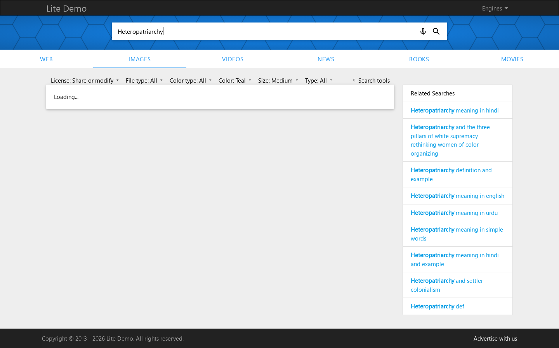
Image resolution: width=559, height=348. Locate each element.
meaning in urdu (454, 212)
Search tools (370, 80)
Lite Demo (66, 8)
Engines (496, 8)
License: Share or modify (85, 80)
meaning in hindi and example (455, 259)
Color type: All (191, 80)
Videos (233, 59)
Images (139, 59)
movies (512, 59)
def (437, 306)
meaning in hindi (455, 110)
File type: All (145, 80)
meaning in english (457, 195)
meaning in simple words (457, 233)
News (326, 59)
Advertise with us (495, 338)
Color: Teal (236, 80)
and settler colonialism (447, 285)
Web (46, 59)
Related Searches (433, 93)
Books (419, 59)
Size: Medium (279, 80)
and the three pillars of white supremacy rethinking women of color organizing (450, 140)
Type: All (319, 80)
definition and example (451, 174)
